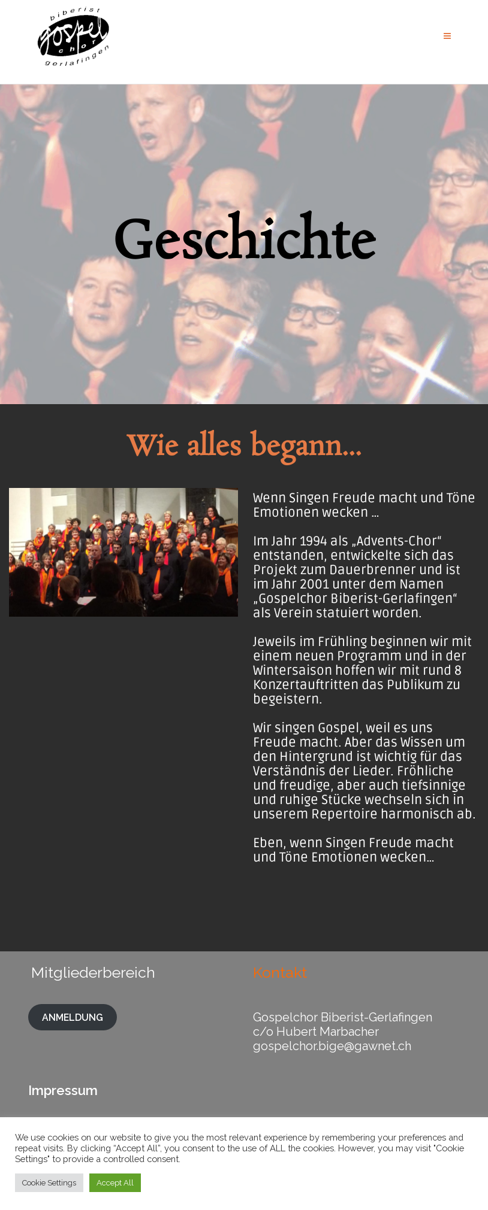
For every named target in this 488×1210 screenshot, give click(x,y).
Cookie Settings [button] (49, 1182)
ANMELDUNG (72, 1017)
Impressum (63, 1090)
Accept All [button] (115, 1182)
